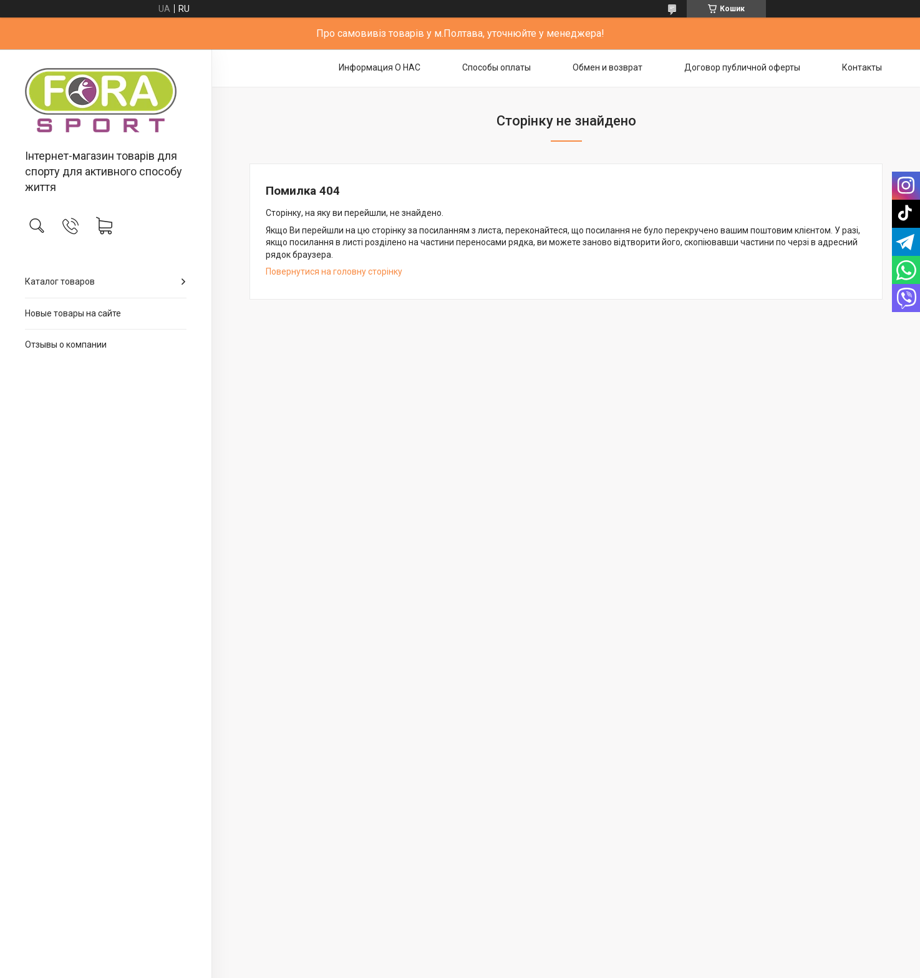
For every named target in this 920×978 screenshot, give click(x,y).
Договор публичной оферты (742, 67)
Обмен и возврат (607, 67)
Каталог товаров (60, 281)
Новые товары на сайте (73, 313)
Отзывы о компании (66, 345)
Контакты (862, 67)
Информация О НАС (379, 67)
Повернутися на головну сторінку (334, 271)
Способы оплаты (496, 67)
